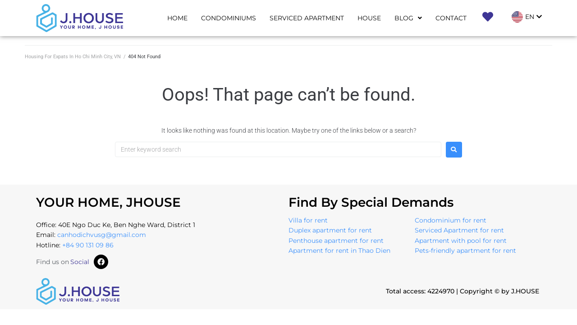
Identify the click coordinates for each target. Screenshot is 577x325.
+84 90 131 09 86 (88, 245)
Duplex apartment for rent (330, 230)
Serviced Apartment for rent (459, 230)
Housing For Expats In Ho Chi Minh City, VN (73, 57)
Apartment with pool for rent (461, 241)
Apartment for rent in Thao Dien (339, 250)
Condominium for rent (450, 220)
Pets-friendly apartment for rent (465, 250)
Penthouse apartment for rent (336, 241)
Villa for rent (308, 220)
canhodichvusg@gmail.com (101, 235)
